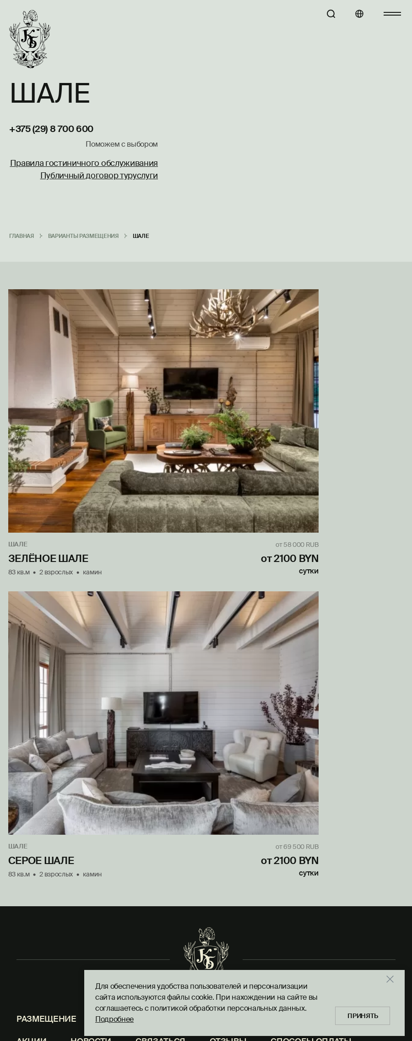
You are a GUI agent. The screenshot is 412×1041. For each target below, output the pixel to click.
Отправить (124, 722)
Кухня (171, 625)
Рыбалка (280, 625)
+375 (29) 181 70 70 (324, 889)
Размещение (46, 625)
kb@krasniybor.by (320, 904)
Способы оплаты (311, 647)
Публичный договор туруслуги (99, 176)
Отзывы (228, 647)
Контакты (347, 625)
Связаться (160, 647)
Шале (18, 452)
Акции (31, 647)
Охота (222, 625)
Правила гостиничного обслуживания (84, 163)
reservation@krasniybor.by (350, 697)
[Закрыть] (395, 977)
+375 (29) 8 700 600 (51, 129)
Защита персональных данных (89, 669)
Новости (90, 647)
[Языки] (352, 14)
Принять (365, 1013)
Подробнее (114, 1017)
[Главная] (30, 39)
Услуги (117, 625)
